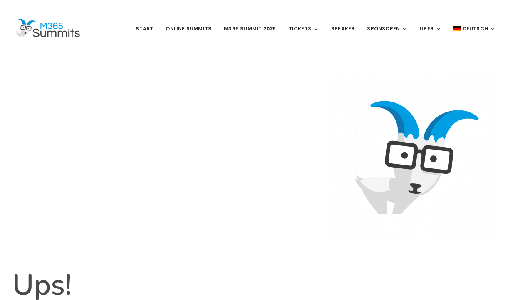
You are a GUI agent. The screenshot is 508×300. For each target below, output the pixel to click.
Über (430, 28)
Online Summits (188, 28)
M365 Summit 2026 (250, 28)
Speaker (342, 28)
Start (144, 28)
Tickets (304, 28)
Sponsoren (387, 28)
